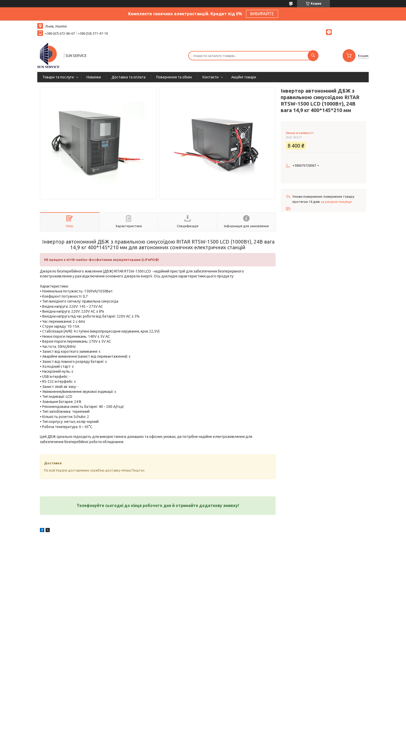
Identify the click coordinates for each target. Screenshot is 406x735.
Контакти (210, 77)
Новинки (93, 77)
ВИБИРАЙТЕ (262, 13)
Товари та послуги (58, 77)
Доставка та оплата (129, 77)
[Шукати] (313, 55)
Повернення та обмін (174, 77)
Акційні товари (243, 77)
